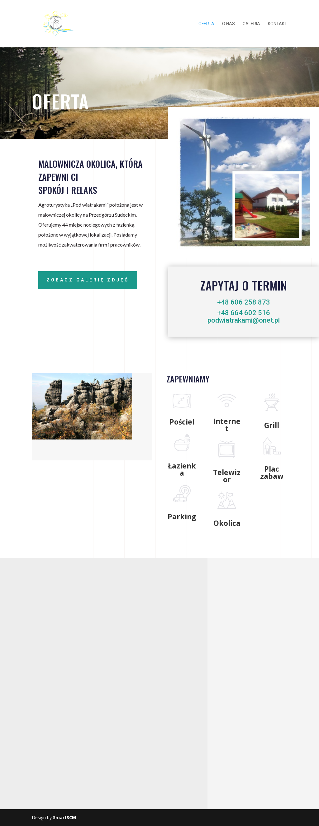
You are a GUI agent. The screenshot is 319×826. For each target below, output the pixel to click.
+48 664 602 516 (243, 313)
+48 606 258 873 (243, 302)
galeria (251, 24)
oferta (206, 24)
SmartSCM (64, 817)
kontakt (277, 24)
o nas (228, 24)
